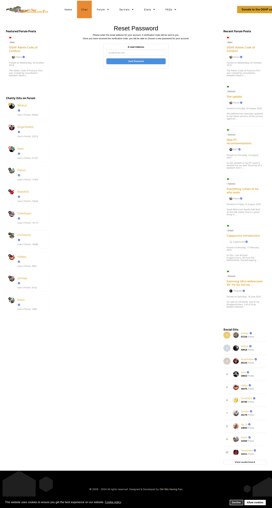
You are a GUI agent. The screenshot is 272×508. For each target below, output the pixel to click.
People (230, 230)
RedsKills (23, 192)
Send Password (136, 61)
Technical (231, 91)
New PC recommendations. (239, 141)
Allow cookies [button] (255, 502)
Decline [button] (236, 502)
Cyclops (245, 411)
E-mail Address (136, 47)
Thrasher (237, 291)
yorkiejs (22, 278)
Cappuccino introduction (243, 235)
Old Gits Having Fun (171, 489)
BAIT (235, 149)
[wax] (20, 300)
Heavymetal (247, 450)
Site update (234, 96)
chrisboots (24, 235)
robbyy (21, 257)
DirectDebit (246, 398)
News (12, 42)
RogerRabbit (25, 127)
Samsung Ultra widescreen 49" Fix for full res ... (245, 283)
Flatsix (18, 57)
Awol (20, 149)
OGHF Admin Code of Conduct (23, 49)
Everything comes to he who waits (242, 190)
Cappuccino (239, 242)
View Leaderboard (245, 462)
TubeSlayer (24, 213)
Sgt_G (244, 424)
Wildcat (22, 105)
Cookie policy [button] (113, 502)
